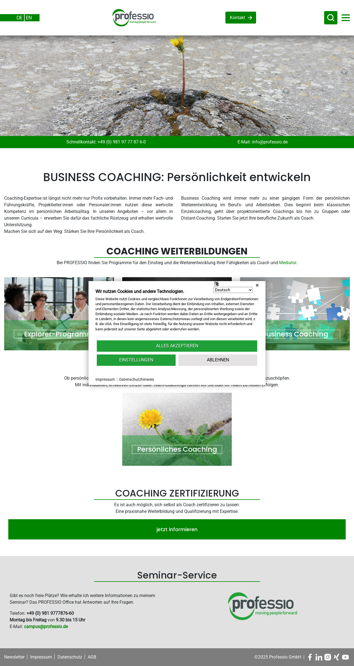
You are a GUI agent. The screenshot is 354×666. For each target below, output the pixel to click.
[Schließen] (257, 285)
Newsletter (14, 657)
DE (19, 17)
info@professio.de (270, 142)
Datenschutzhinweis (136, 379)
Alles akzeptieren (177, 345)
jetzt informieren (177, 529)
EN (29, 17)
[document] (177, 314)
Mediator (287, 262)
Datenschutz (70, 657)
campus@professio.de (46, 626)
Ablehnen (218, 359)
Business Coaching (295, 334)
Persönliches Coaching (177, 449)
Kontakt (237, 17)
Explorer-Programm (59, 334)
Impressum (41, 657)
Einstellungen (136, 359)
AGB (92, 657)
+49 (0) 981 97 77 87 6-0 (122, 142)
